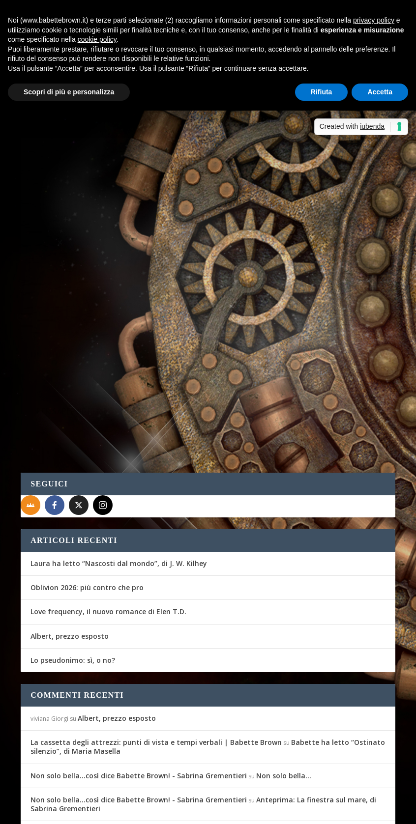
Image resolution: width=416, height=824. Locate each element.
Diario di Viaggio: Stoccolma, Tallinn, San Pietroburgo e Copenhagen (101, 252)
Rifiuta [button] (321, 92)
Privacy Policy (241, 810)
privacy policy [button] (373, 20)
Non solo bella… (283, 699)
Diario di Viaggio (150, 278)
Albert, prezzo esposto (69, 560)
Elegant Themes (93, 810)
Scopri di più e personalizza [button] (69, 92)
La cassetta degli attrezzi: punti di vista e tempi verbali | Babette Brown (156, 666)
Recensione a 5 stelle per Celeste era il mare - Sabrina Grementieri (144, 757)
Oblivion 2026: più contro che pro (87, 511)
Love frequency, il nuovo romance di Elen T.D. (108, 535)
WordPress (193, 810)
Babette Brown (58, 278)
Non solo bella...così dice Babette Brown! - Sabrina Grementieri (138, 699)
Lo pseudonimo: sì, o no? (72, 584)
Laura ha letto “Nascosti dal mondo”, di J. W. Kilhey (118, 487)
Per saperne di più (72, 356)
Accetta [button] (379, 92)
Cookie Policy (293, 810)
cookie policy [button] (97, 39)
